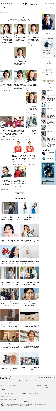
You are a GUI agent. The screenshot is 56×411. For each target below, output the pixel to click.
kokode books (10, 399)
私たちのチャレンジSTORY (4, 189)
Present (37, 388)
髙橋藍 (21, 164)
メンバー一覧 (46, 382)
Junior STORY (3, 139)
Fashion (1, 381)
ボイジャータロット (49, 158)
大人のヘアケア (48, 70)
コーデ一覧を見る (48, 33)
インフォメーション (13, 393)
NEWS (1, 382)
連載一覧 (27, 388)
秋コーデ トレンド (50, 81)
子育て (18, 139)
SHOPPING (2, 388)
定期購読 (45, 183)
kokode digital (14, 399)
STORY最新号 (38, 382)
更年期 (44, 81)
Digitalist (46, 381)
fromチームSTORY (2, 389)
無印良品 (48, 83)
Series (27, 386)
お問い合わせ (20, 393)
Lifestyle (20, 381)
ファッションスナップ (48, 76)
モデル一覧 (1, 393)
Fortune (27, 381)
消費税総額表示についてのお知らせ (28, 401)
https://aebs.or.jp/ (27, 405)
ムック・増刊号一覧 (38, 385)
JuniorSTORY (8, 139)
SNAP (1, 385)
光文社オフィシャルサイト (38, 393)
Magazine (37, 381)
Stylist (46, 385)
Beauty (11, 381)
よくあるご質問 (7, 393)
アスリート (19, 138)
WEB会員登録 (25, 393)
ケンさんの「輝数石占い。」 (29, 382)
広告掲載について (31, 393)
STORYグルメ (20, 385)
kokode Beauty (5, 399)
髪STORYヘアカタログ (13, 385)
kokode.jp (1, 399)
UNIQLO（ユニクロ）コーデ (48, 72)
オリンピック (35, 45)
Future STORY (30, 45)
